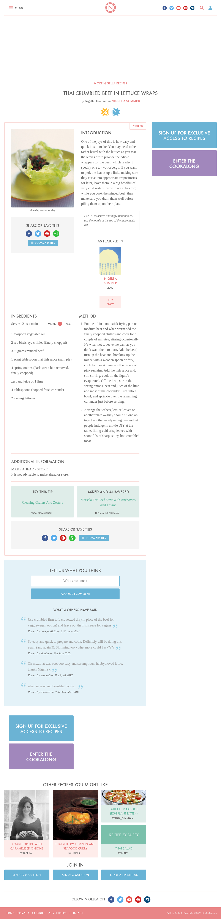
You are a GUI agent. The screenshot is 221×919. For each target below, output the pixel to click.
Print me (138, 125)
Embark (178, 913)
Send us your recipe (27, 875)
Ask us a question (75, 875)
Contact (76, 913)
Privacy (23, 913)
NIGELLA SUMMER (126, 101)
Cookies (38, 913)
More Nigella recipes (110, 83)
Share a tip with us (124, 875)
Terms (9, 913)
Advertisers (57, 913)
